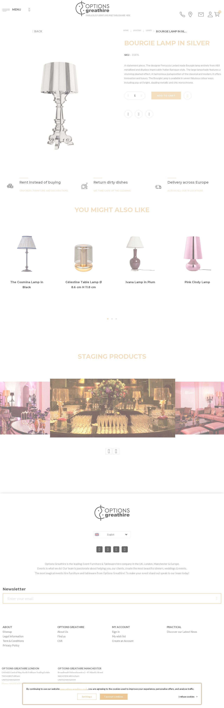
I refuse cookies (189, 697)
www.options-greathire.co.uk (74, 690)
